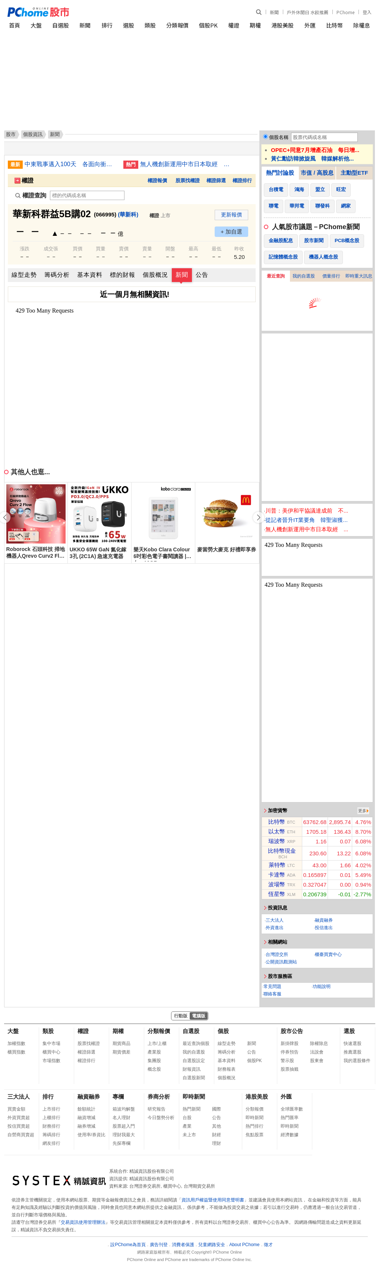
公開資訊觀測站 (281, 961)
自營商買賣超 (20, 1134)
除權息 (361, 25)
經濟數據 (290, 1134)
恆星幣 (276, 894)
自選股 (60, 25)
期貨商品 (121, 1043)
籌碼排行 (51, 1134)
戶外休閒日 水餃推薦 (307, 12)
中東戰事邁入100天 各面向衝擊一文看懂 (71, 164)
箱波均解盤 (124, 1109)
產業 (187, 1126)
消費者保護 (183, 1244)
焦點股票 (254, 1134)
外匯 (310, 25)
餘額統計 (86, 1109)
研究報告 (156, 1109)
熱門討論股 (280, 173)
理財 (216, 1143)
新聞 (274, 12)
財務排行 (51, 1126)
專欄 (118, 1096)
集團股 (154, 1060)
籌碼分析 (57, 275)
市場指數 (51, 1060)
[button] (258, 517)
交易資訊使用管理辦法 (83, 1222)
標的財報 (122, 275)
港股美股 (282, 25)
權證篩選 (216, 180)
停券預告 (290, 1052)
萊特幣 (277, 865)
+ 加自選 (231, 231)
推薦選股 (352, 1052)
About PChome (244, 1244)
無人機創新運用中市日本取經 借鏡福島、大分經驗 (186, 164)
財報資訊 (191, 1069)
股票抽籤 (290, 1069)
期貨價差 (121, 1052)
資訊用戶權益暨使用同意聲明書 (212, 1200)
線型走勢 (24, 275)
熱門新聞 (191, 1109)
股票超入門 (124, 1126)
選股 (128, 25)
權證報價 (157, 180)
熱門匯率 (290, 1117)
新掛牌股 (290, 1043)
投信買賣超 (18, 1126)
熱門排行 (254, 1126)
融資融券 (324, 920)
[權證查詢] (87, 195)
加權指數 (16, 1043)
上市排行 (51, 1109)
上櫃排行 (51, 1117)
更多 (362, 810)
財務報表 (227, 1069)
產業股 (154, 1052)
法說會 (316, 1052)
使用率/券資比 (91, 1134)
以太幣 (276, 831)
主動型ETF (354, 173)
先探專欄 (121, 1143)
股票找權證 (188, 180)
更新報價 (231, 215)
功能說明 (322, 986)
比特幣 (334, 25)
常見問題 (272, 986)
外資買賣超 (18, 1117)
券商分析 (159, 1096)
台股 (187, 1117)
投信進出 (324, 927)
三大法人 (275, 920)
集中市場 (51, 1043)
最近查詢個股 (196, 1043)
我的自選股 (304, 276)
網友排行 (51, 1143)
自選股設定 (194, 1060)
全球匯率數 (292, 1109)
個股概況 (155, 275)
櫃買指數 (16, 1052)
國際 (216, 1109)
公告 (202, 275)
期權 (255, 25)
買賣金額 (16, 1109)
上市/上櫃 (157, 1043)
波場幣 (276, 884)
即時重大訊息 (358, 276)
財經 (216, 1134)
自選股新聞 (194, 1077)
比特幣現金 (282, 851)
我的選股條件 (357, 1060)
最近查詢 (276, 276)
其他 (216, 1126)
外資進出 (275, 927)
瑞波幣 (276, 841)
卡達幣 (276, 874)
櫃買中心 (51, 1052)
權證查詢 (30, 195)
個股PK (208, 25)
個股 (223, 1031)
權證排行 (242, 180)
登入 (367, 12)
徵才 (268, 1244)
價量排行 (331, 276)
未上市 (189, 1134)
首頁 (14, 25)
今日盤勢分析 (161, 1117)
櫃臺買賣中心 (328, 954)
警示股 (287, 1060)
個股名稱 (278, 137)
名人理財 (121, 1117)
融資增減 (86, 1117)
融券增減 (86, 1126)
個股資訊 (32, 134)
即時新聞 (194, 1096)
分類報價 (177, 25)
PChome (345, 12)
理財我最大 (124, 1134)
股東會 (316, 1060)
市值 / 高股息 (317, 173)
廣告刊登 (159, 1244)
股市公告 (292, 1031)
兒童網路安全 (211, 1244)
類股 (150, 25)
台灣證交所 (277, 954)
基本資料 (89, 275)
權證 (233, 25)
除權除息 (319, 1043)
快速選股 (352, 1043)
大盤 (36, 25)
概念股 (154, 1069)
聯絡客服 (272, 994)
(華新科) (128, 214)
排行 (107, 25)
